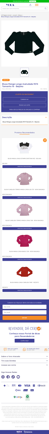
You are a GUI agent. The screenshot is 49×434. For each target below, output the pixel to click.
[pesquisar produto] (45, 8)
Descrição (7, 117)
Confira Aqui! (24, 341)
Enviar (24, 318)
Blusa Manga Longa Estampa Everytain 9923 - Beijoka (24, 158)
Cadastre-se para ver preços (24, 166)
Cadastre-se (24, 99)
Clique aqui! (32, 1)
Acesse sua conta (24, 105)
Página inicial (7, 15)
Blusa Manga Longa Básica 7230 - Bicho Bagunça (24, 251)
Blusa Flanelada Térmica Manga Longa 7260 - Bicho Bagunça (24, 220)
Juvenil (15, 15)
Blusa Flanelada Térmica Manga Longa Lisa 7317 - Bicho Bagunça (24, 189)
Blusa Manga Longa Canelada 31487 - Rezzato (24, 282)
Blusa (20, 15)
